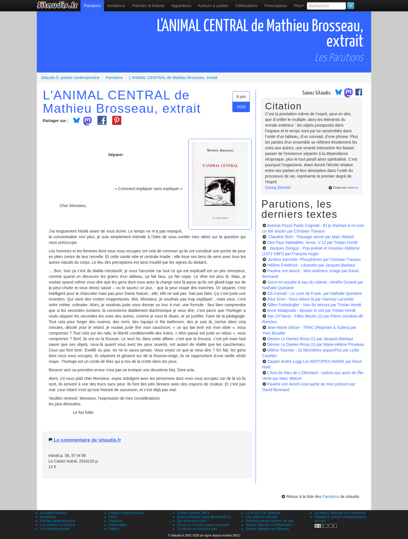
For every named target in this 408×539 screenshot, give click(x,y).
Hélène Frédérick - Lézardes (311, 265)
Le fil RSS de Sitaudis (263, 513)
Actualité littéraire (53, 513)
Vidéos (114, 529)
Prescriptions (275, 5)
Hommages (118, 525)
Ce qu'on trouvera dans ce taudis (203, 525)
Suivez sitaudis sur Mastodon (269, 525)
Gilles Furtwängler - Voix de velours (314, 304)
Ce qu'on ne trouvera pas (197, 529)
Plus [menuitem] (299, 5)
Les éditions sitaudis (262, 517)
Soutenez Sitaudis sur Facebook (340, 513)
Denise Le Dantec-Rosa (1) (315, 344)
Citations (115, 521)
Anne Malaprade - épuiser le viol (311, 310)
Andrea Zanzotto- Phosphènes (314, 259)
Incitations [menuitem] (116, 5)
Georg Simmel (277, 187)
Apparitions (181, 5)
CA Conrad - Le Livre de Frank (314, 293)
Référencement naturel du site (270, 521)
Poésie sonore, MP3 (193, 513)
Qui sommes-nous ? (193, 521)
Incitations (48, 517)
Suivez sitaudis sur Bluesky (267, 529)
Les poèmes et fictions (57, 525)
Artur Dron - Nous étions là (310, 299)
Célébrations (246, 5)
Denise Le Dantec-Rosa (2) (310, 338)
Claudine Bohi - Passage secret (310, 237)
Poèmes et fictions (148, 5)
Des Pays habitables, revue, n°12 (312, 242)
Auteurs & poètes (213, 5)
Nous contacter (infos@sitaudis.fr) (204, 517)
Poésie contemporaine (57, 521)
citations (352, 187)
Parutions (92, 5)
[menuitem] (92, 5)
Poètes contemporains (126, 513)
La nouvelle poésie (55, 529)
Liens (113, 517)
